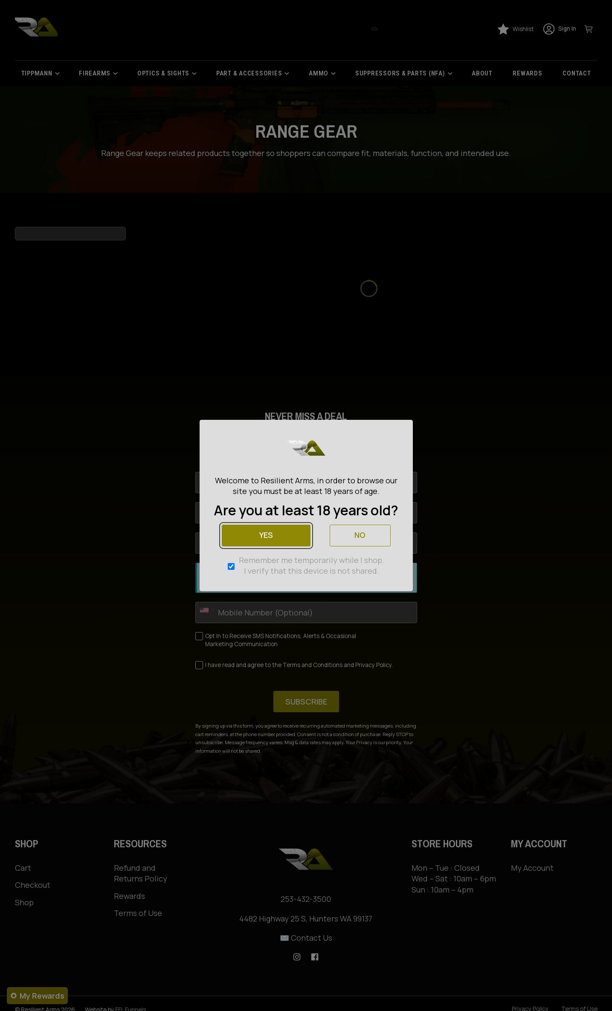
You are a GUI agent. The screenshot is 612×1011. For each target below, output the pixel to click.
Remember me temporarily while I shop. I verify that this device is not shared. (311, 565)
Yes (266, 535)
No (359, 535)
